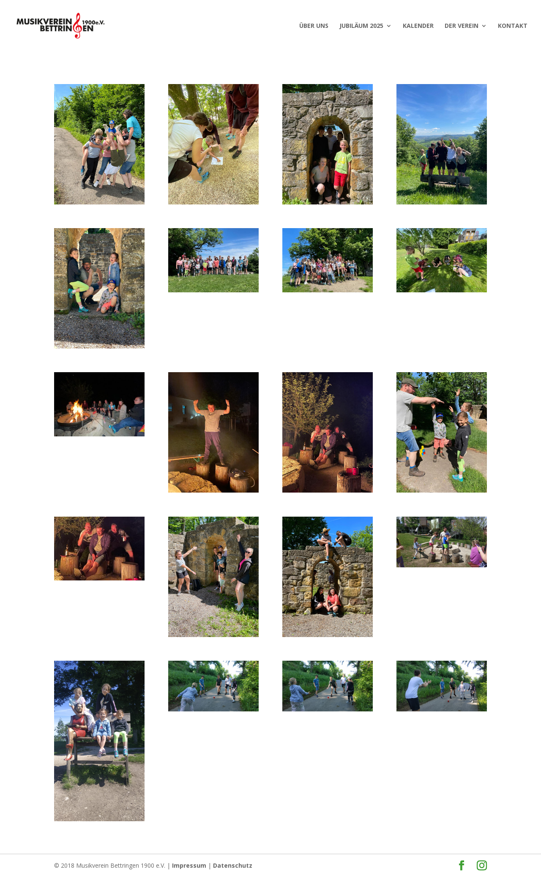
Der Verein (461, 26)
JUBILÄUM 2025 (361, 26)
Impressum (189, 865)
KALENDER (418, 26)
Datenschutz (232, 865)
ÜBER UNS (313, 26)
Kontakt (512, 26)
